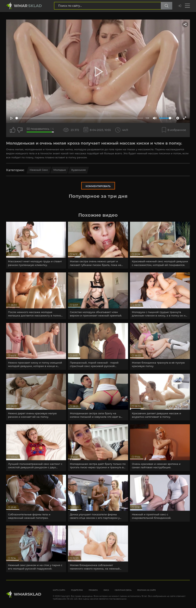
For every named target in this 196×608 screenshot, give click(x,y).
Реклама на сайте (146, 590)
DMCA (106, 590)
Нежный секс (39, 169)
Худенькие (78, 169)
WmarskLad (27, 594)
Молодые (59, 169)
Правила (93, 590)
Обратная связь (123, 590)
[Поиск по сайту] (166, 6)
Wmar (28, 5)
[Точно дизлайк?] (20, 130)
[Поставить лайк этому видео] (12, 130)
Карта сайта (59, 590)
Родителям (77, 590)
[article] (36, 245)
